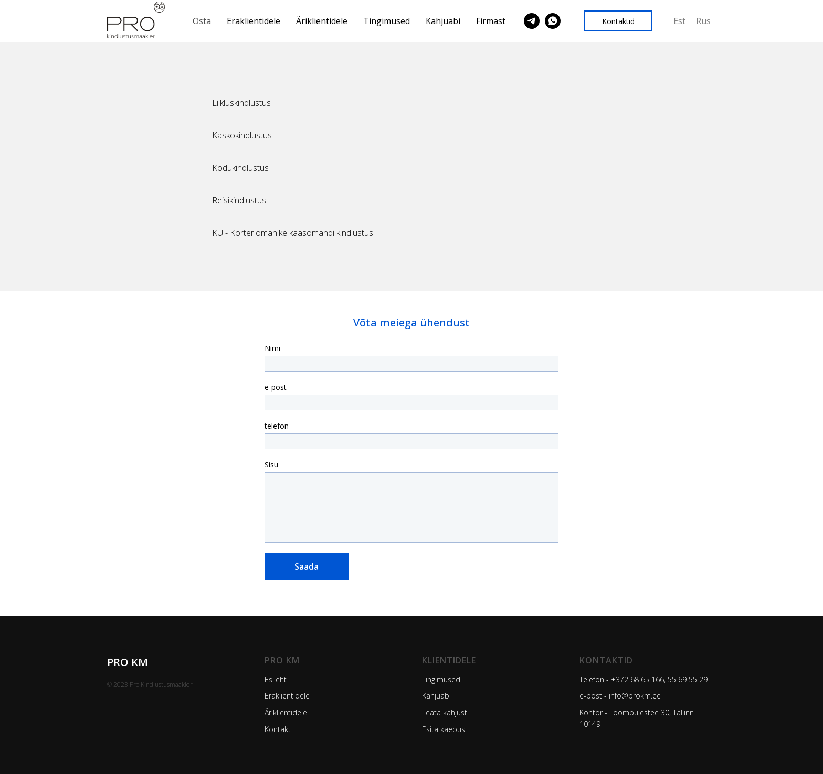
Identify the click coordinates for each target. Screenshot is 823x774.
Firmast (490, 21)
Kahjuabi (443, 21)
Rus (703, 21)
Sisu (271, 465)
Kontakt (278, 729)
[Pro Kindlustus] (532, 21)
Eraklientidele (253, 21)
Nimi (272, 348)
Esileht (276, 679)
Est (679, 21)
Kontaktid (606, 660)
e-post (276, 387)
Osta (202, 21)
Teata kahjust (444, 712)
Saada (306, 566)
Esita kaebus (443, 729)
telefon (277, 426)
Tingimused (386, 21)
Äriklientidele (321, 21)
